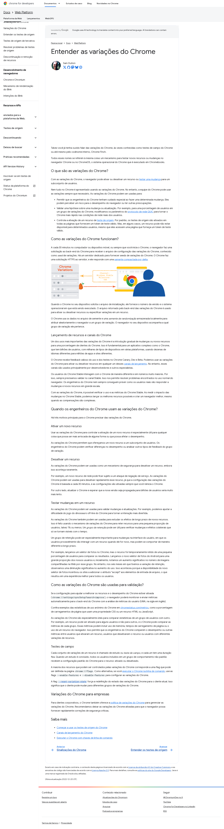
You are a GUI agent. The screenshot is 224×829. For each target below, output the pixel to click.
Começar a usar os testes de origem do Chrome (82, 727)
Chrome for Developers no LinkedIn (179, 806)
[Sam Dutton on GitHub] (68, 68)
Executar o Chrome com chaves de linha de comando (85, 738)
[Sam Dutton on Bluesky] (76, 68)
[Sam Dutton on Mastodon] (72, 68)
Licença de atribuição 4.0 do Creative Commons (149, 767)
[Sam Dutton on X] (64, 68)
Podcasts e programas (113, 811)
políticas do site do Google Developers (154, 770)
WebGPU (49, 18)
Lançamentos (33, 18)
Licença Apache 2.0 (100, 770)
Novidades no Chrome (107, 3)
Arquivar (106, 806)
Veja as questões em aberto (54, 802)
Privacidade (66, 823)
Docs (6, 12)
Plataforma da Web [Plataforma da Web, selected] (12, 18)
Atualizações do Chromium (115, 797)
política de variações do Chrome (128, 702)
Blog (89, 3)
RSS (165, 811)
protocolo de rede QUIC (140, 211)
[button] (17, 117)
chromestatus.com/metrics (134, 607)
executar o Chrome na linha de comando (143, 671)
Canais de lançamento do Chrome (74, 732)
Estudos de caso (74, 3)
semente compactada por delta (131, 259)
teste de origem (105, 220)
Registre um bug (49, 797)
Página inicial (56, 43)
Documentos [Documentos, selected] (50, 3)
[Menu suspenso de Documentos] (60, 3)
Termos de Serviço (50, 823)
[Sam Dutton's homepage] (80, 68)
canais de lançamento (135, 363)
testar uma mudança (150, 179)
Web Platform (24, 12)
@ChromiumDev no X (173, 797)
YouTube (167, 802)
